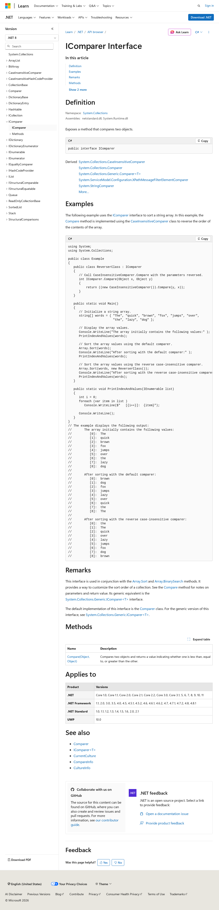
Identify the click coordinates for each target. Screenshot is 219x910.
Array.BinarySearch (169, 581)
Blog (58, 894)
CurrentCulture (85, 755)
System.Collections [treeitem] (21, 54)
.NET (80, 32)
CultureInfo (82, 767)
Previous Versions (38, 894)
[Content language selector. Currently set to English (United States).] (24, 884)
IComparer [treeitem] (19, 127)
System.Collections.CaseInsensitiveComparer (112, 161)
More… (84, 191)
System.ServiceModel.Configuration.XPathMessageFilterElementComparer (133, 179)
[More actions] (208, 32)
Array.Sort (139, 581)
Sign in (209, 5)
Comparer (147, 608)
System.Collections (95, 113)
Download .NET (201, 17)
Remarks (74, 77)
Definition (75, 66)
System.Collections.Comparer (100, 167)
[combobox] (32, 37)
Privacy (93, 894)
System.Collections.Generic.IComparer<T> (97, 599)
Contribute (77, 894)
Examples (75, 71)
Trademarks (177, 894)
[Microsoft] (8, 6)
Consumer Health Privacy (122, 894)
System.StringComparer (96, 185)
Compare (72, 221)
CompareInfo (83, 761)
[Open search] (199, 6)
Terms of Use (156, 894)
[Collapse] (52, 29)
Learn (69, 32)
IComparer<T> (85, 749)
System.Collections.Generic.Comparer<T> (110, 173)
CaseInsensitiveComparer (149, 221)
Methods (75, 83)
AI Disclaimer (13, 894)
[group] (139, 401)
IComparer (121, 215)
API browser (95, 32)
